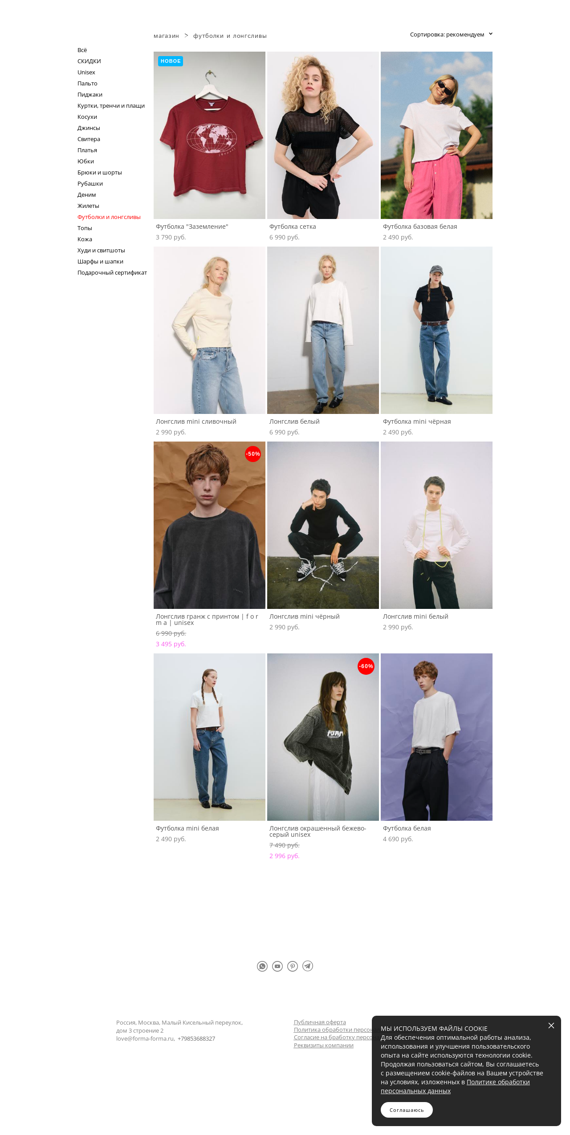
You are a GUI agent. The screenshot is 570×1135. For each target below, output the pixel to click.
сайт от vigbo (285, 1113)
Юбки (85, 161)
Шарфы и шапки (100, 261)
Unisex (86, 72)
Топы (84, 228)
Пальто (87, 83)
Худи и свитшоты (101, 250)
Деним (86, 194)
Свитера (88, 139)
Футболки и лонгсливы (109, 217)
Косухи (87, 116)
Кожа (84, 239)
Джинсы (88, 128)
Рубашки (90, 183)
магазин (166, 36)
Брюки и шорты (99, 172)
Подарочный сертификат (112, 272)
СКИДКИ (89, 61)
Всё (82, 50)
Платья (87, 150)
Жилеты (88, 205)
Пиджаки (89, 94)
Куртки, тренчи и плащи (111, 105)
